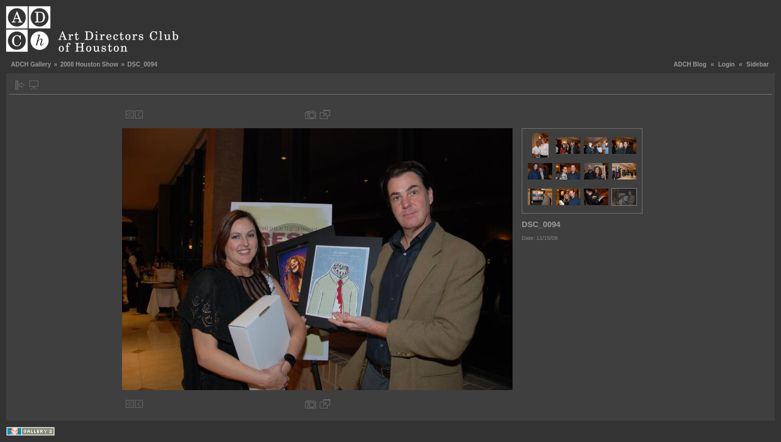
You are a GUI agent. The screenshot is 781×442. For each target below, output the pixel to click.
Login (726, 64)
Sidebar (757, 64)
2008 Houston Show (89, 64)
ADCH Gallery (31, 64)
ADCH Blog (690, 64)
